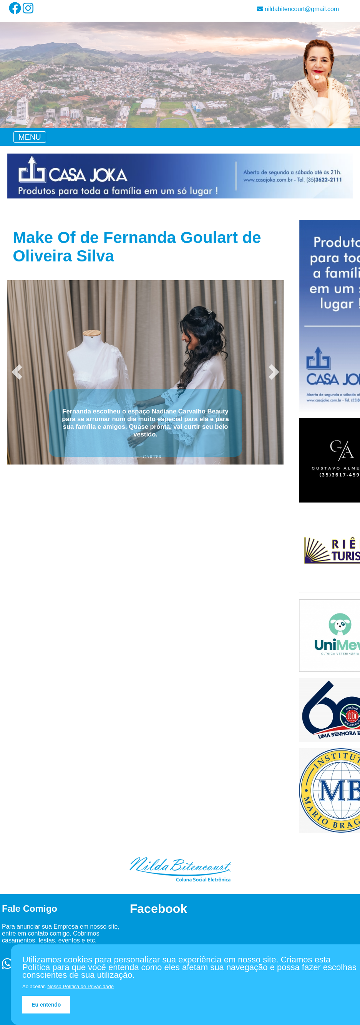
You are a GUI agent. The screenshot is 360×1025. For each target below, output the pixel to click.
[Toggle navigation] (29, 137)
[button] (17, 372)
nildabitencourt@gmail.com (298, 9)
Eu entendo (46, 1005)
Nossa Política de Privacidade (80, 986)
